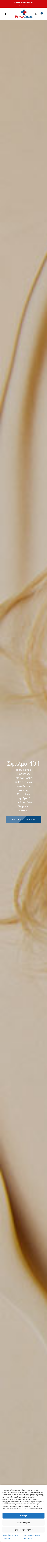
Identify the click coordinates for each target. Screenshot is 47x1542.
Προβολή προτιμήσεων (23, 1530)
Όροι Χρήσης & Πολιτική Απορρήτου (11, 1536)
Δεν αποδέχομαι (23, 1523)
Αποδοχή (23, 1516)
